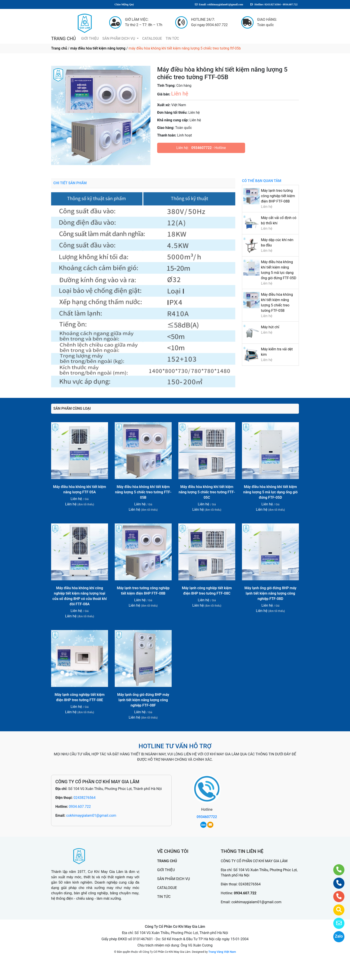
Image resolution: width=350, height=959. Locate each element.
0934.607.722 (80, 806)
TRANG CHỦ (63, 38)
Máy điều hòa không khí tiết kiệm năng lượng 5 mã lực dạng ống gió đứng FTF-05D (270, 492)
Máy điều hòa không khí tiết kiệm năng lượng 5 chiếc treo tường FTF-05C (207, 492)
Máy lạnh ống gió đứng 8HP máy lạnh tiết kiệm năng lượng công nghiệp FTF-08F (143, 699)
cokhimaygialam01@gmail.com (91, 815)
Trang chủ (59, 48)
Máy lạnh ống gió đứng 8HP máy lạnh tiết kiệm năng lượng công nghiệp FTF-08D (270, 593)
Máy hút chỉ (270, 327)
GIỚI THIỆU (90, 38)
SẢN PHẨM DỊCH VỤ (119, 38)
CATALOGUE (152, 38)
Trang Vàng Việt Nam (222, 951)
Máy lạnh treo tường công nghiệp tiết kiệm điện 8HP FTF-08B (278, 195)
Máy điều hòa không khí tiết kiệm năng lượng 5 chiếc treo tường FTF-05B (143, 492)
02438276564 (84, 798)
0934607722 (201, 148)
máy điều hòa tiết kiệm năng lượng (97, 48)
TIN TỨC (172, 38)
